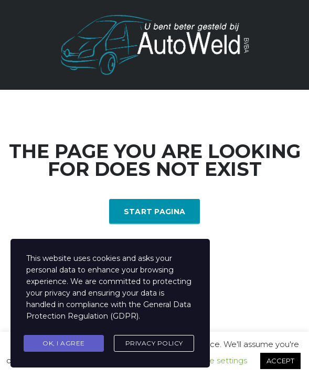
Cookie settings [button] (217, 360)
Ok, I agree (63, 343)
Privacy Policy (154, 343)
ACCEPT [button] (280, 360)
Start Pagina (155, 211)
